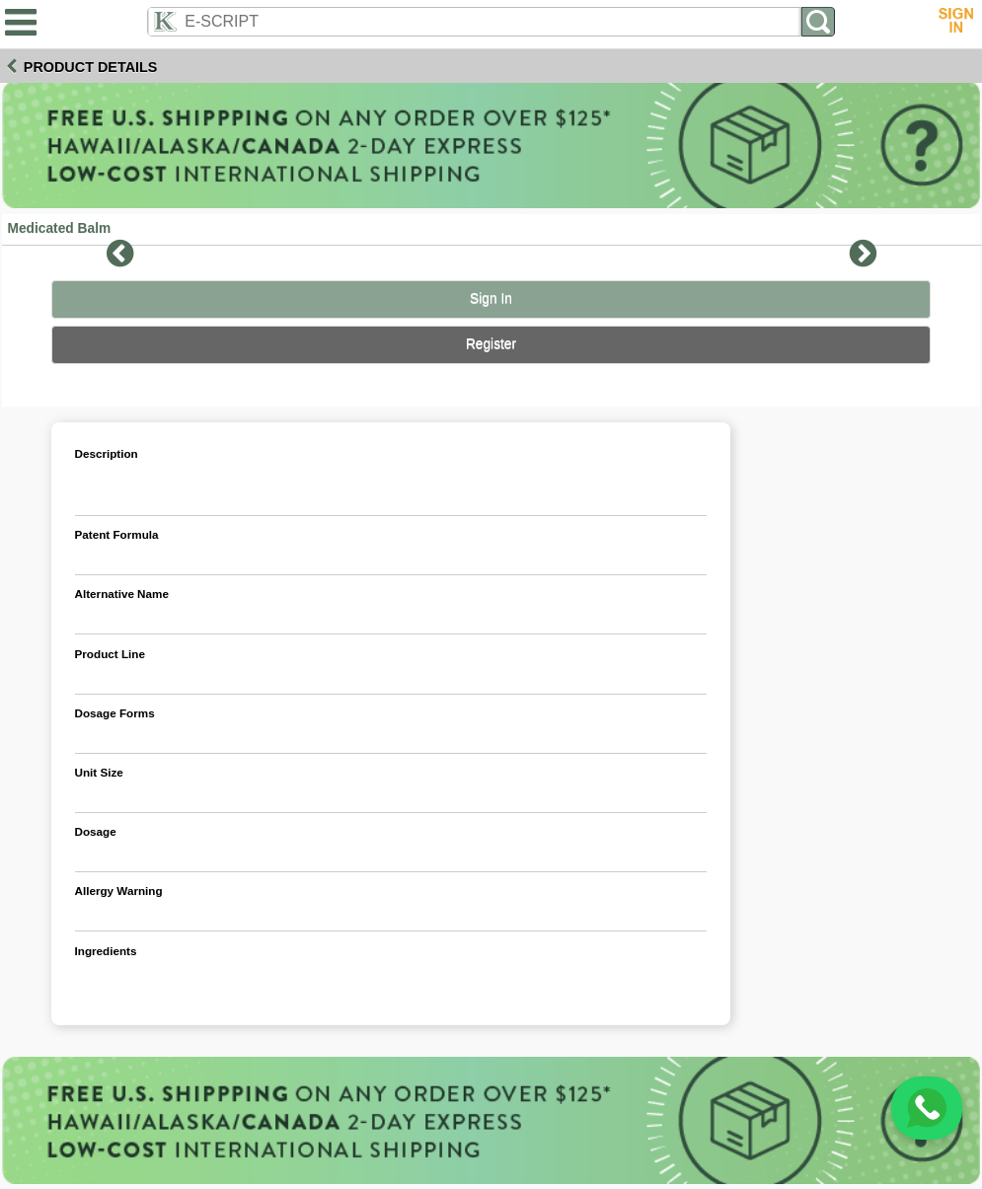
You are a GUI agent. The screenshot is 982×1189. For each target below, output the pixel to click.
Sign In (491, 298)
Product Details (91, 67)
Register (491, 343)
